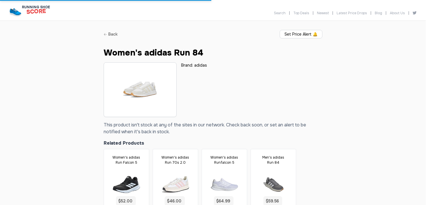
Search (280, 13)
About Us (397, 13)
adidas (200, 65)
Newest (323, 13)
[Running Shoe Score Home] (15, 11)
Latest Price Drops (352, 13)
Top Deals (301, 13)
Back (111, 34)
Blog (378, 13)
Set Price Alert (301, 34)
